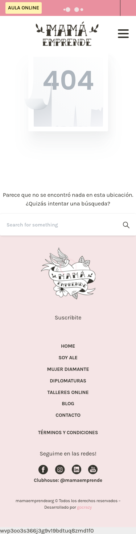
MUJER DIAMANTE (68, 369)
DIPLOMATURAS (68, 381)
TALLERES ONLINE (68, 392)
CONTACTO (68, 415)
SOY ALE (68, 358)
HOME (68, 346)
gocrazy (84, 507)
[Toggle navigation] (123, 33)
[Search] (58, 225)
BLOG (68, 404)
